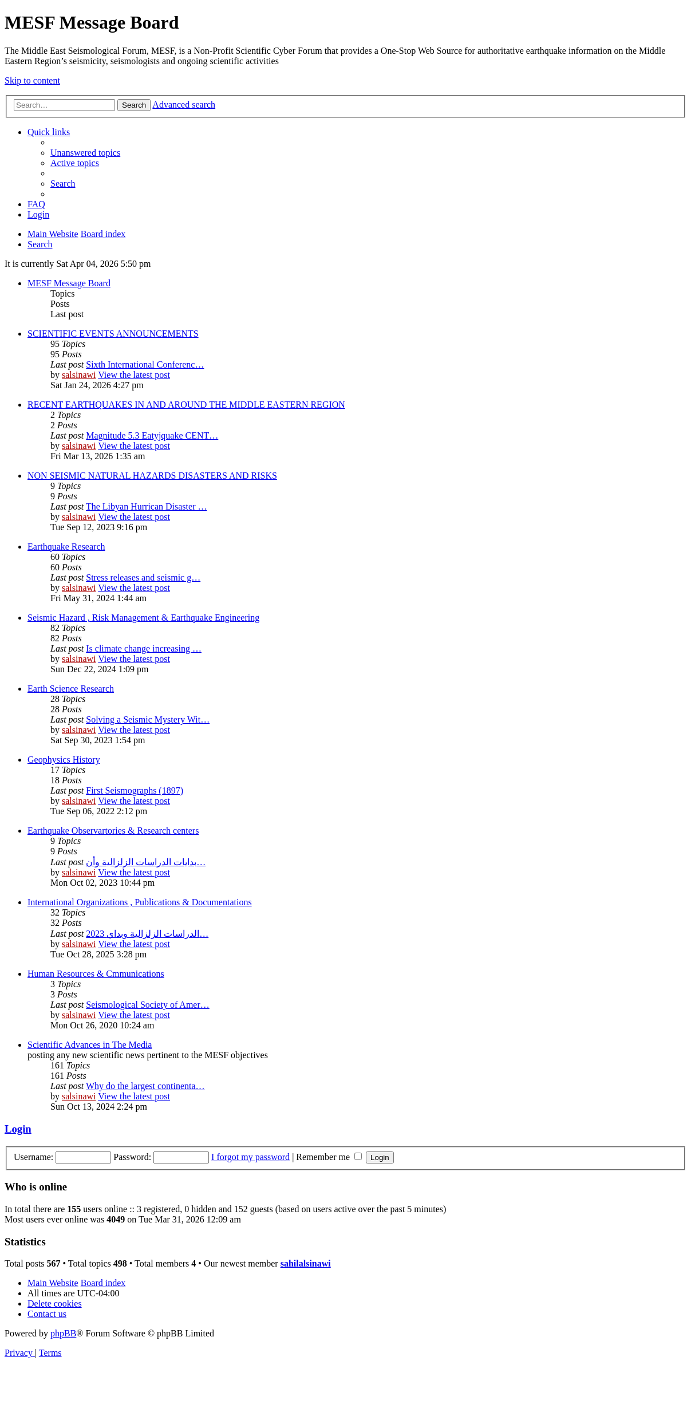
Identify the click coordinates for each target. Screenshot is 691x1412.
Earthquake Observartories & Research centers (113, 830)
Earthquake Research (66, 546)
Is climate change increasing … (144, 648)
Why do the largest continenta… (145, 1086)
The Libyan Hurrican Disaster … (146, 506)
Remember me (329, 1157)
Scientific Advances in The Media (89, 1045)
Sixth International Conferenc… (145, 364)
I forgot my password (250, 1157)
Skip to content (32, 80)
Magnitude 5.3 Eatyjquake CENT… (152, 435)
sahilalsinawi (306, 1263)
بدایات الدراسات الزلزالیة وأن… (146, 862)
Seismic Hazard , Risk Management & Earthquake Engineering (143, 617)
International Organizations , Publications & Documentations (139, 902)
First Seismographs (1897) (134, 790)
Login (18, 1129)
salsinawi (79, 375)
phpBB (63, 1333)
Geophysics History (63, 759)
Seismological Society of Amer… (148, 1004)
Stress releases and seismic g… (143, 577)
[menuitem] (85, 152)
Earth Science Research (70, 688)
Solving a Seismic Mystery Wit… (148, 719)
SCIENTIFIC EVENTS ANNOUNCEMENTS (113, 333)
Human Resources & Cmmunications (95, 974)
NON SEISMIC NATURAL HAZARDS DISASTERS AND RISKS (152, 475)
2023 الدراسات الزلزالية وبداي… (147, 933)
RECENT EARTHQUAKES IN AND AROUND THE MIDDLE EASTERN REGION (186, 404)
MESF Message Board (68, 283)
